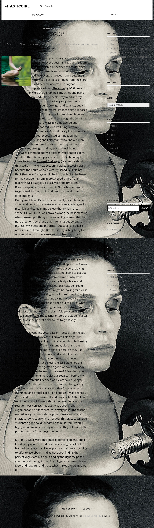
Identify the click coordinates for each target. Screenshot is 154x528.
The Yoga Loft (47, 260)
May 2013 (114, 294)
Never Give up (89, 488)
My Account (38, 14)
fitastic (42, 44)
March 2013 (115, 299)
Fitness (10, 44)
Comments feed (117, 181)
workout (89, 44)
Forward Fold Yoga (48, 161)
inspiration (59, 44)
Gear (112, 139)
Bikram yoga (60, 88)
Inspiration (115, 148)
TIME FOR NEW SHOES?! (19, 488)
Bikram (23, 44)
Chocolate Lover (117, 44)
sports (82, 44)
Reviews (114, 152)
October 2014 (116, 285)
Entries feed (115, 177)
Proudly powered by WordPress (63, 516)
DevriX (106, 516)
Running (114, 39)
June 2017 (114, 281)
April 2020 (115, 276)
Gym (112, 143)
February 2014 (117, 290)
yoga (96, 44)
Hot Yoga (79, 67)
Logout (115, 14)
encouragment (33, 44)
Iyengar (68, 44)
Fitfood (113, 125)
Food (112, 134)
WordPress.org (117, 186)
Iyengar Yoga (76, 384)
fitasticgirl (50, 44)
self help (75, 44)
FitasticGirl (17, 6)
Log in (113, 173)
